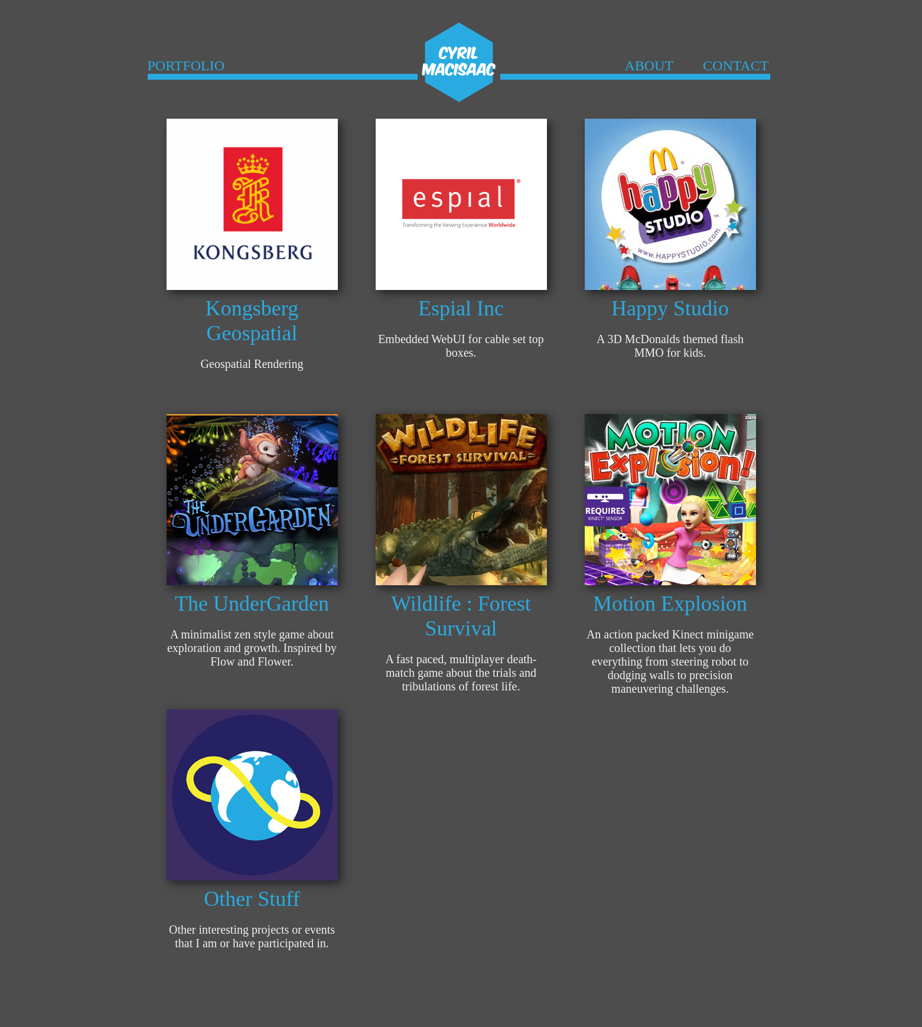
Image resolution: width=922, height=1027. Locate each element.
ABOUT (648, 65)
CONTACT (735, 65)
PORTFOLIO (186, 65)
